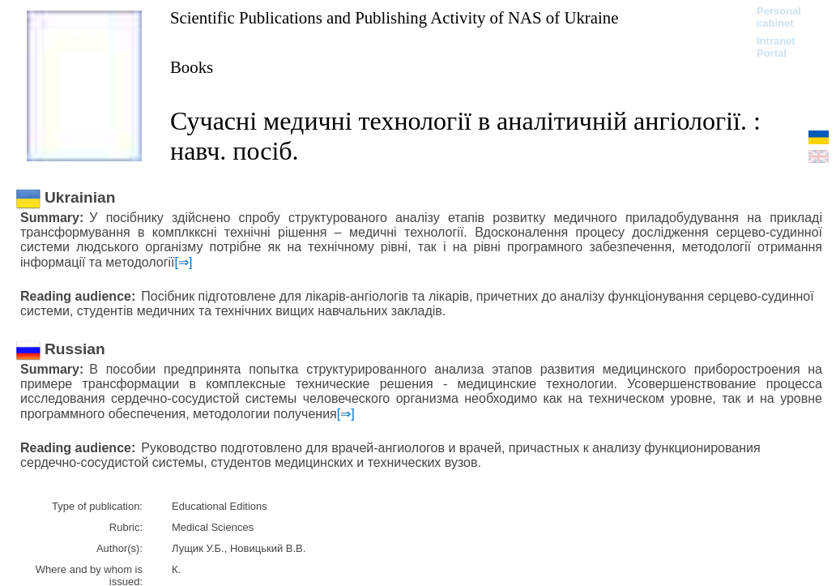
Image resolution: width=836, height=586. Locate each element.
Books (191, 67)
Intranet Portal (776, 47)
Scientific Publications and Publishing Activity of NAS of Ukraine (394, 17)
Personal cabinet (779, 17)
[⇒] (184, 262)
